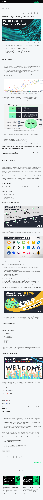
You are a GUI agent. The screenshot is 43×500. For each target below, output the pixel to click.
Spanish (3, 400)
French (3, 408)
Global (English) (5, 390)
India (28, 406)
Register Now (36, 1)
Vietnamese (4, 393)
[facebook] (28, 13)
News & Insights (5, 8)
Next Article (37, 462)
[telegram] (26, 13)
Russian (3, 403)
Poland (35, 406)
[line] (37, 13)
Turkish (3, 396)
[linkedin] (31, 13)
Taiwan (25, 406)
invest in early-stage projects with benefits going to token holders (26, 143)
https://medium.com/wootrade (13, 446)
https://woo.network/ (12, 441)
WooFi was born (12, 278)
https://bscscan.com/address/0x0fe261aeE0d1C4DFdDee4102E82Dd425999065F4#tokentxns (21, 287)
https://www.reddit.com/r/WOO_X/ (14, 440)
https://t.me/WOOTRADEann (20, 445)
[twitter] (23, 13)
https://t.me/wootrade (12, 444)
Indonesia (31, 406)
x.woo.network (36, 231)
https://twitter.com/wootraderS (13, 442)
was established (15, 274)
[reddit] (34, 13)
